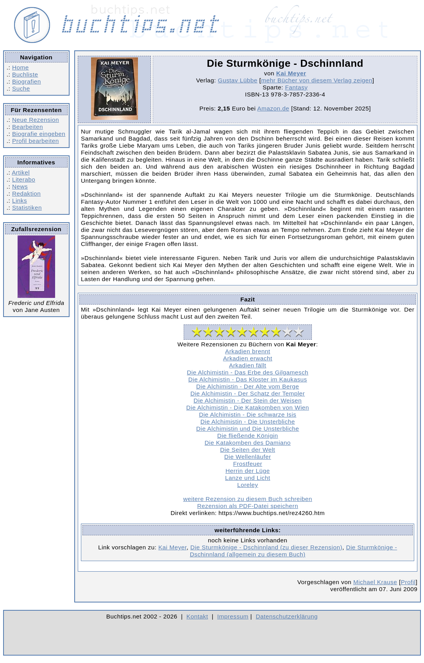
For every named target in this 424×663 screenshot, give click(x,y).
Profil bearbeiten (35, 140)
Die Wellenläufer (247, 456)
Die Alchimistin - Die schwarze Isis (247, 414)
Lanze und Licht (247, 477)
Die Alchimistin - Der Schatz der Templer (247, 393)
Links (19, 200)
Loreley (247, 484)
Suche (21, 88)
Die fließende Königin (247, 435)
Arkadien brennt (247, 351)
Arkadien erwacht (247, 358)
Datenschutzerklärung (287, 616)
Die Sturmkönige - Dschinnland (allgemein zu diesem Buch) (293, 551)
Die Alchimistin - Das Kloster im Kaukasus (247, 379)
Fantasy (296, 87)
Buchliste (25, 74)
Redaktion (26, 193)
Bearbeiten (27, 126)
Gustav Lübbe (238, 80)
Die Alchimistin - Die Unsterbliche (247, 421)
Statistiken (27, 207)
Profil (408, 582)
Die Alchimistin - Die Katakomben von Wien (247, 407)
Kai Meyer (291, 73)
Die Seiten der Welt (247, 449)
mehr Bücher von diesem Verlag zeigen (316, 80)
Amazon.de (273, 108)
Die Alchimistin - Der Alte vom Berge (247, 386)
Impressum (233, 616)
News (20, 186)
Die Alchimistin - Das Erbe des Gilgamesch (247, 372)
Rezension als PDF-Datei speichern (247, 506)
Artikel (21, 172)
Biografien (26, 81)
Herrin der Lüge (247, 470)
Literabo (23, 179)
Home (20, 67)
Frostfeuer (247, 463)
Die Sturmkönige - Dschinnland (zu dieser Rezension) (266, 547)
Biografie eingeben (38, 133)
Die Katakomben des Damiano (248, 442)
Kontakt (197, 616)
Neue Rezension (35, 119)
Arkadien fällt (247, 365)
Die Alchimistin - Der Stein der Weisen (247, 400)
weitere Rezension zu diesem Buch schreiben (247, 498)
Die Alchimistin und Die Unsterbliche (247, 428)
